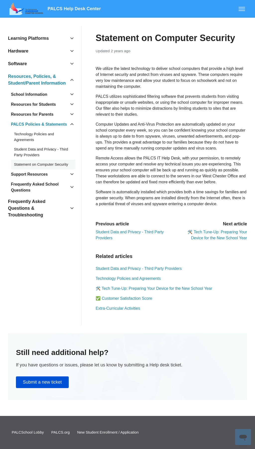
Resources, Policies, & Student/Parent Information (37, 80)
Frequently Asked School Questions (35, 187)
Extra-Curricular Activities (118, 308)
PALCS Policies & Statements (39, 124)
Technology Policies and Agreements (128, 278)
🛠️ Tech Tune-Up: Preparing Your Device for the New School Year (154, 288)
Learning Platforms (28, 38)
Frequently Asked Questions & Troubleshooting (26, 208)
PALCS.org (60, 432)
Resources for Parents (32, 114)
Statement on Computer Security (41, 164)
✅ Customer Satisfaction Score (124, 298)
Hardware (18, 51)
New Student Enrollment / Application (108, 432)
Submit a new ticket (42, 382)
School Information (29, 94)
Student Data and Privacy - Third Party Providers (139, 268)
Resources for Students (33, 104)
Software (17, 63)
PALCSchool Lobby (28, 432)
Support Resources (29, 174)
